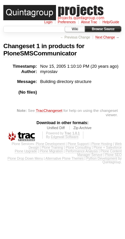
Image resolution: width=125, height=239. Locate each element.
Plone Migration (51, 151)
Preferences (67, 22)
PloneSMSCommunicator (40, 53)
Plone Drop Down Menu (25, 158)
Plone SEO (113, 155)
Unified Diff (56, 128)
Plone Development (50, 144)
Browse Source (103, 29)
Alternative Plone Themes (64, 158)
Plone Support (78, 144)
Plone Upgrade (26, 151)
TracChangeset (49, 110)
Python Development (101, 158)
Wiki (75, 29)
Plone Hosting (101, 144)
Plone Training (52, 147)
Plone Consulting (78, 147)
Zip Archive (82, 128)
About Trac (89, 22)
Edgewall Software (64, 137)
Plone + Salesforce (108, 147)
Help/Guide (110, 22)
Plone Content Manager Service (99, 153)
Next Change (105, 37)
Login (48, 22)
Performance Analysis (82, 151)
